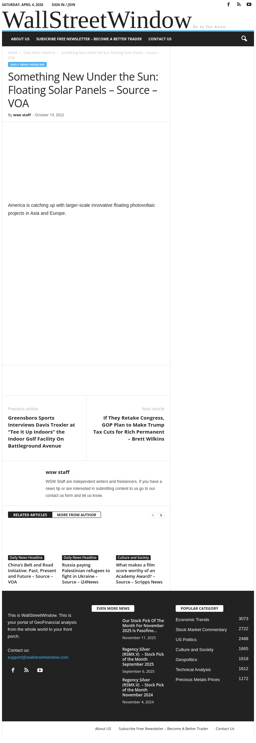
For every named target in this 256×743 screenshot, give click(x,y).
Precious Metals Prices (198, 679)
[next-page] (161, 515)
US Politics (186, 639)
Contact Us (159, 38)
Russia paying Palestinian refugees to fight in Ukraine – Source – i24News (86, 573)
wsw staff (22, 114)
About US (20, 38)
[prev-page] (153, 515)
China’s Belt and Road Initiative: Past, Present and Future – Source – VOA (32, 573)
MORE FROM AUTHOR (76, 514)
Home (12, 52)
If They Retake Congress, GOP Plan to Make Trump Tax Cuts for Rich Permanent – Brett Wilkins (128, 428)
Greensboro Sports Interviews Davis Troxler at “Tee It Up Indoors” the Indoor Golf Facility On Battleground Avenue (41, 431)
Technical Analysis (193, 669)
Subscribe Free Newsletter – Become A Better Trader (89, 38)
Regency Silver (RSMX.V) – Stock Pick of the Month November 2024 (143, 687)
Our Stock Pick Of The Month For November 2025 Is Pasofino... (143, 625)
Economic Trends (192, 619)
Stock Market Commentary (201, 629)
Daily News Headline (39, 52)
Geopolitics (186, 659)
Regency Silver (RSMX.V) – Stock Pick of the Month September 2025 (143, 656)
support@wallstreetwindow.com (38, 657)
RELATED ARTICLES (30, 514)
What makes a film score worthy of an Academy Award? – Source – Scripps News (139, 573)
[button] (244, 39)
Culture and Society (133, 557)
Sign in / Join (63, 4)
